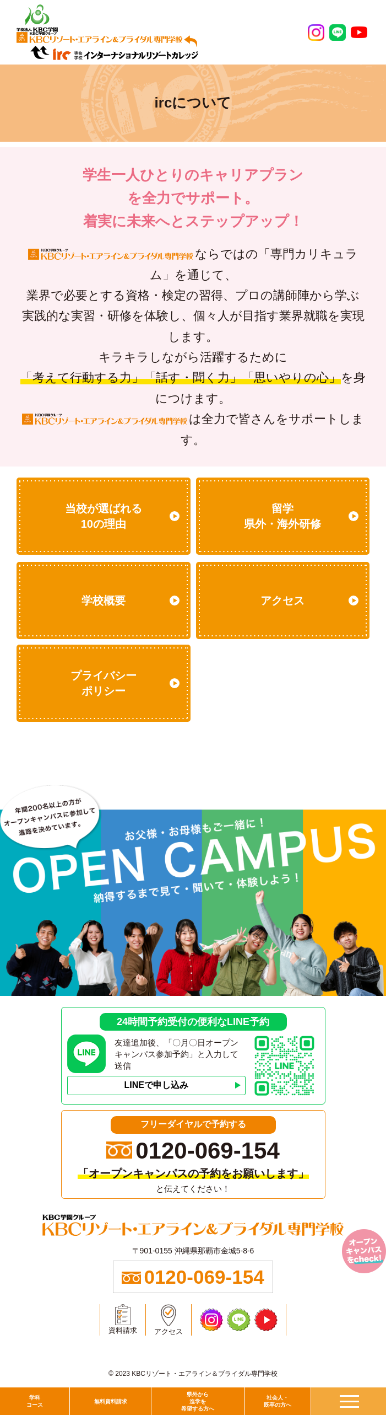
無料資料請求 (110, 1401)
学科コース (34, 1401)
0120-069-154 (207, 1151)
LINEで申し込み (156, 1085)
